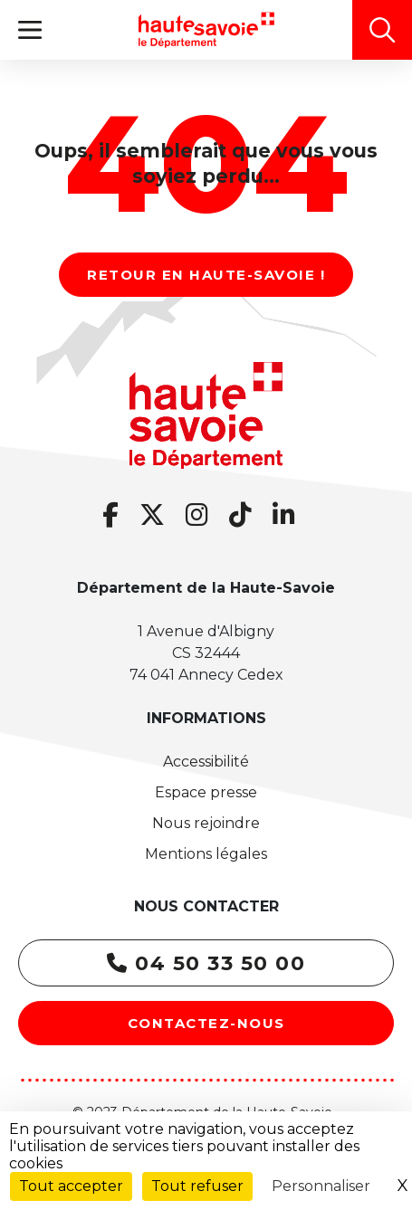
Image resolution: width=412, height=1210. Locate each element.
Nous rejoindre (206, 823)
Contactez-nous (206, 1023)
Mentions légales (206, 853)
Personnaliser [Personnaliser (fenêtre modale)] (321, 1186)
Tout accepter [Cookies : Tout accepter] (71, 1186)
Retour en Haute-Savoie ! (206, 274)
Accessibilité (206, 761)
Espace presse (206, 792)
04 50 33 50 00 (206, 963)
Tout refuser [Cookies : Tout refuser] (197, 1186)
